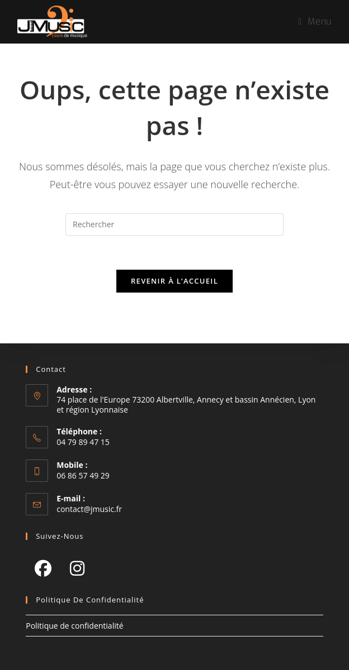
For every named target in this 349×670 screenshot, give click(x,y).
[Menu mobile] (314, 21)
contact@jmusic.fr (89, 509)
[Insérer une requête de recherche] (174, 224)
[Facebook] (42, 568)
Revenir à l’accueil (174, 281)
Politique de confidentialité (74, 625)
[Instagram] (77, 568)
